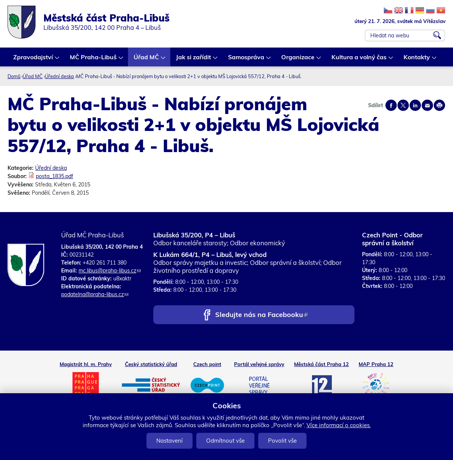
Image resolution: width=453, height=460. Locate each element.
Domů (14, 76)
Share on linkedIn (415, 105)
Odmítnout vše (225, 440)
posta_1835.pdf (54, 176)
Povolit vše (282, 440)
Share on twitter (403, 105)
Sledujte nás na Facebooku (261, 315)
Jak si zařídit (193, 59)
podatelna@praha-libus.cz (94, 294)
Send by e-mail (427, 105)
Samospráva (246, 59)
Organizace (298, 59)
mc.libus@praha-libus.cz (110, 270)
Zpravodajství (33, 59)
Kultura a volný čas (359, 59)
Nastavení (169, 440)
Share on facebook (391, 105)
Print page (439, 105)
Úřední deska (59, 76)
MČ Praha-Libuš (93, 59)
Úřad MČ (146, 59)
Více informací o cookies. (339, 425)
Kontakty (417, 59)
